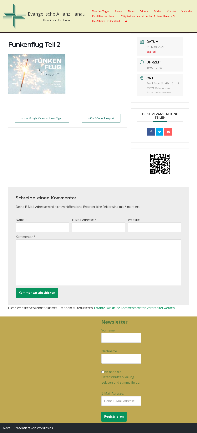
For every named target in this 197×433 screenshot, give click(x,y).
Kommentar (25, 237)
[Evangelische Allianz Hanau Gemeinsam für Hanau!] (44, 16)
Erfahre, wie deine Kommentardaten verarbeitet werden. (134, 308)
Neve (6, 428)
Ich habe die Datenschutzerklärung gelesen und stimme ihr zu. (120, 377)
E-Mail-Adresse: (121, 398)
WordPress (45, 428)
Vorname (108, 330)
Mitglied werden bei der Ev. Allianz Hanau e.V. (148, 16)
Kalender (186, 11)
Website (134, 220)
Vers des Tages (100, 11)
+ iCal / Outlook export (101, 118)
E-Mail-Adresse (84, 220)
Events (119, 11)
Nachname (109, 351)
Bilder (157, 11)
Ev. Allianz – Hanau (103, 16)
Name (21, 220)
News (131, 11)
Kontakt (171, 11)
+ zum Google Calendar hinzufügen (42, 118)
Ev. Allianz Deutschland (106, 20)
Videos (144, 11)
